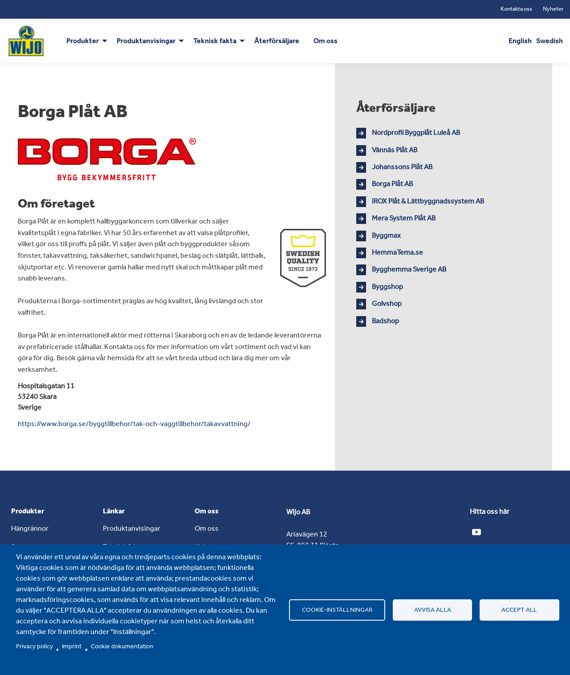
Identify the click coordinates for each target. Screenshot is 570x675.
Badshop (385, 321)
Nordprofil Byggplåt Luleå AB (416, 132)
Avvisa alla (432, 609)
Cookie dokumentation (122, 646)
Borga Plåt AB (392, 183)
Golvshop (387, 303)
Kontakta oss (516, 8)
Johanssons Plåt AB (402, 167)
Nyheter (553, 8)
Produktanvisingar (131, 528)
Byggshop (387, 286)
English (520, 41)
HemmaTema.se (397, 252)
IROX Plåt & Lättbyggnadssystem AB (428, 201)
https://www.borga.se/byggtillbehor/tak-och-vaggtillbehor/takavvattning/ (134, 423)
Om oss (207, 528)
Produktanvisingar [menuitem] (146, 41)
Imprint (71, 646)
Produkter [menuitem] (82, 41)
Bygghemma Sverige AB (409, 269)
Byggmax (386, 235)
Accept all (519, 609)
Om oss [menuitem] (326, 41)
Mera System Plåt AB (404, 218)
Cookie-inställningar (337, 609)
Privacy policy (34, 646)
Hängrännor (30, 528)
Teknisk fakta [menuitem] (214, 41)
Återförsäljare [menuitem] (276, 41)
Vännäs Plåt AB (394, 150)
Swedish (549, 41)
